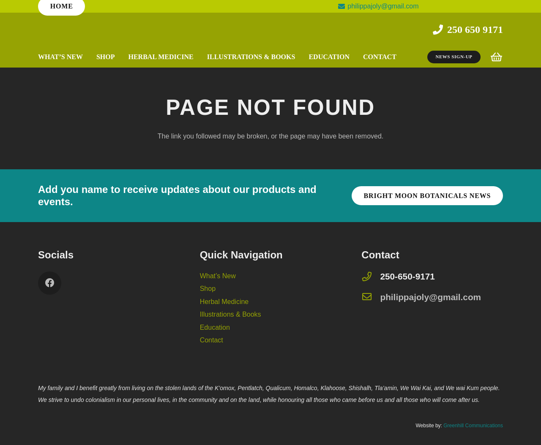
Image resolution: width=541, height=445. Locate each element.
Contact (211, 340)
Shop (208, 288)
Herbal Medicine (224, 301)
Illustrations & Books (230, 314)
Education (215, 327)
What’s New (218, 275)
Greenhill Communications (473, 426)
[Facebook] (49, 283)
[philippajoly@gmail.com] (370, 297)
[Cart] (496, 57)
